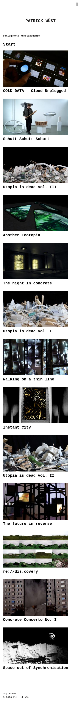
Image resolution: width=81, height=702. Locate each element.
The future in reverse (27, 523)
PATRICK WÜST (40, 21)
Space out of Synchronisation (35, 667)
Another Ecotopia (21, 235)
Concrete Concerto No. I (29, 619)
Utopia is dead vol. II (28, 475)
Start (9, 44)
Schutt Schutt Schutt (26, 139)
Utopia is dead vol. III (29, 187)
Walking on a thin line (28, 379)
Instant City (17, 427)
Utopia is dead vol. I (27, 331)
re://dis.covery (20, 571)
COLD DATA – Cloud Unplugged (34, 90)
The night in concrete (27, 283)
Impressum (9, 693)
